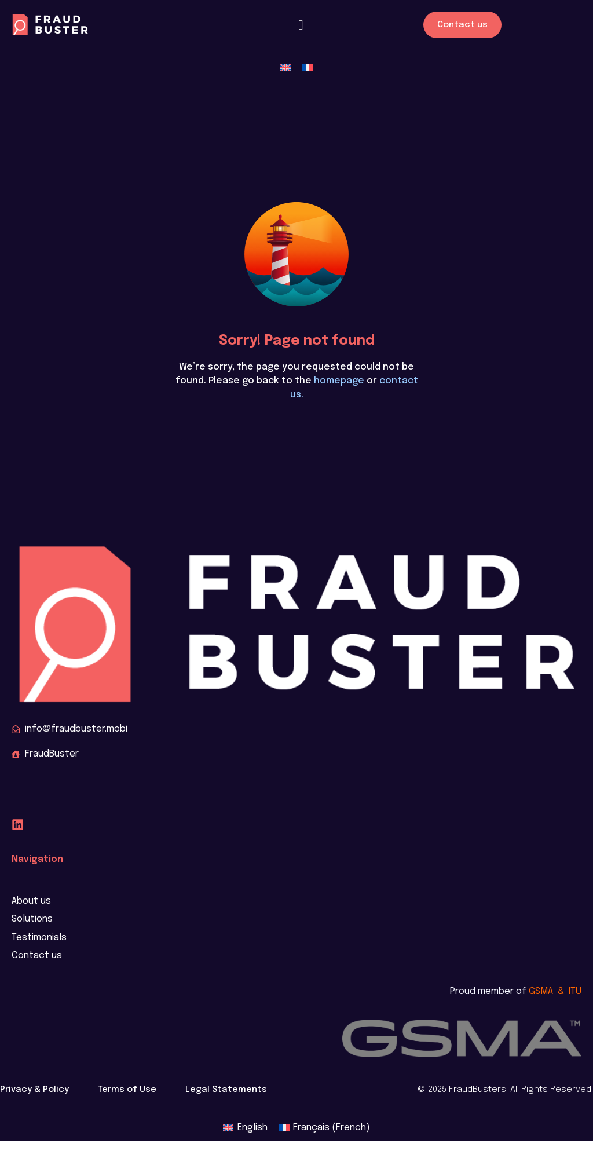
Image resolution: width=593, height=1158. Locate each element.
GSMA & (549, 991)
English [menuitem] (252, 1128)
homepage (339, 381)
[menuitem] (285, 68)
